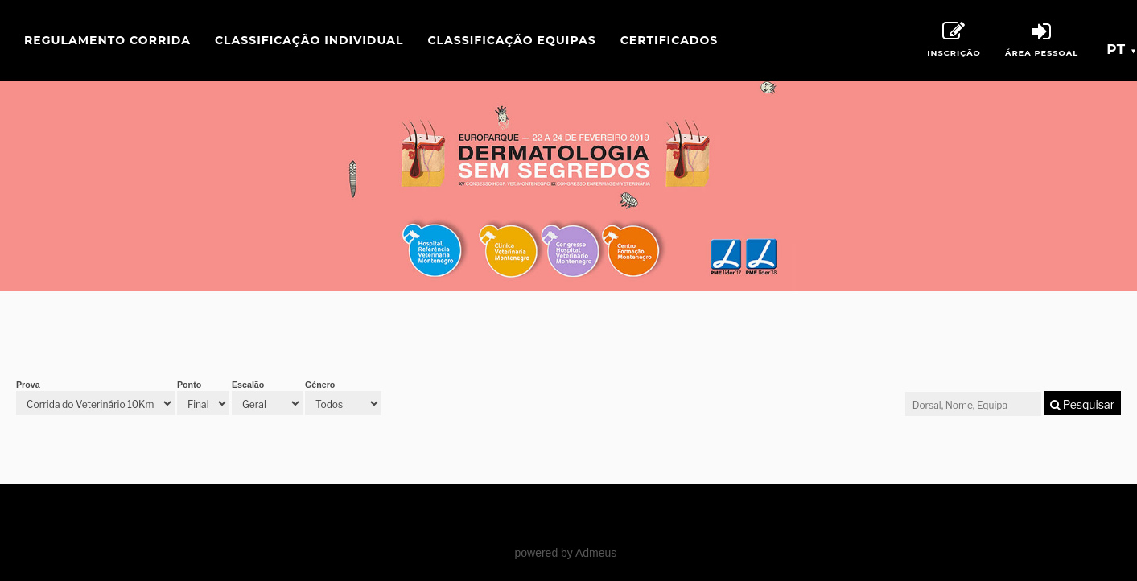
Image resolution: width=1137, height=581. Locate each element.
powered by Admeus (565, 552)
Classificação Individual (309, 40)
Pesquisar (1082, 404)
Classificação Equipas (511, 40)
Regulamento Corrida (107, 40)
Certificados (669, 40)
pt (1121, 49)
